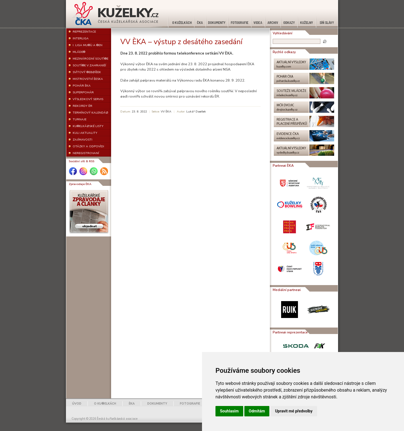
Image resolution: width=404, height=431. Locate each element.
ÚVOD (76, 403)
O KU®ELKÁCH (105, 403)
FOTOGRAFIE (190, 403)
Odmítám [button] (257, 411)
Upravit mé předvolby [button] (293, 411)
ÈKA (132, 403)
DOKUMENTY (157, 403)
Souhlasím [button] (229, 411)
